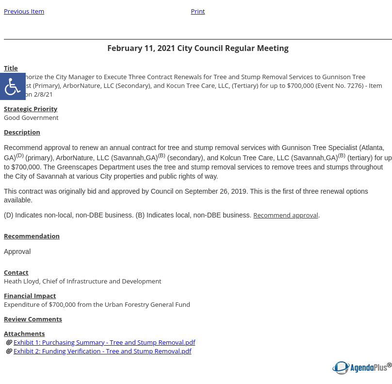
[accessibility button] (13, 86)
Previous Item (24, 11)
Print (198, 11)
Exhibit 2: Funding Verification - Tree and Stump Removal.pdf (102, 351)
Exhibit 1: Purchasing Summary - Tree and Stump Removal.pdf (104, 342)
